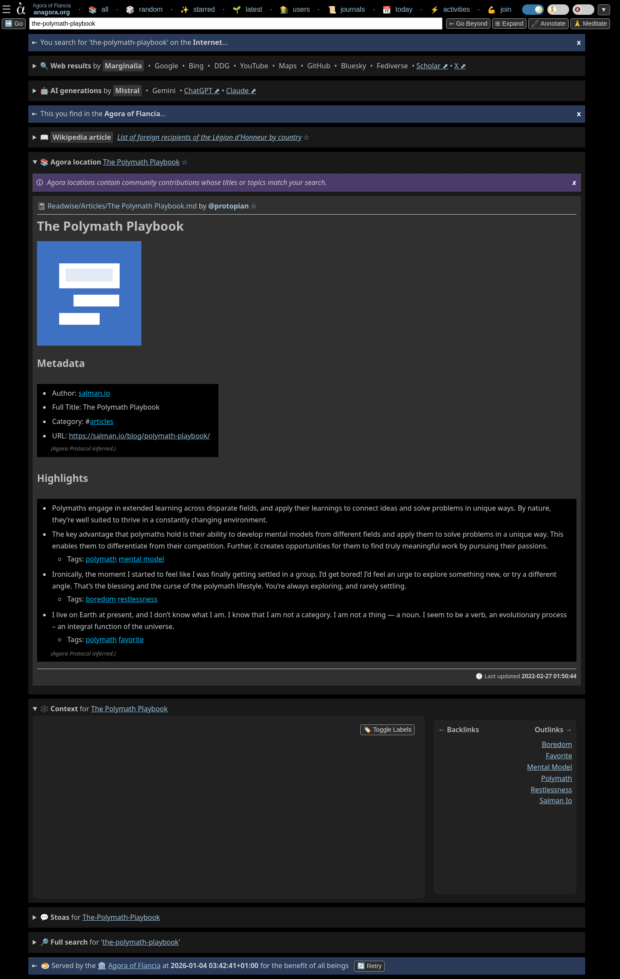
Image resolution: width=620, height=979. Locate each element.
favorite (131, 639)
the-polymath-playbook (121, 917)
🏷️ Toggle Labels (387, 729)
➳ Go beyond (468, 23)
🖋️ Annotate (548, 23)
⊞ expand (509, 23)
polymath (101, 559)
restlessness (137, 599)
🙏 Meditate (590, 23)
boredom (101, 599)
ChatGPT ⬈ (202, 90)
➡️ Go (14, 23)
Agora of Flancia (134, 965)
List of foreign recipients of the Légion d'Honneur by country (209, 137)
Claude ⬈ (241, 90)
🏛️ (101, 965)
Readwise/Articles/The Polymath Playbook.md (122, 206)
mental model (141, 559)
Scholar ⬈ (432, 66)
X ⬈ (460, 66)
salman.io (94, 393)
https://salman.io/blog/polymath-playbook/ (139, 436)
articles (102, 421)
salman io (556, 800)
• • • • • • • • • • (253, 65)
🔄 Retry (369, 965)
